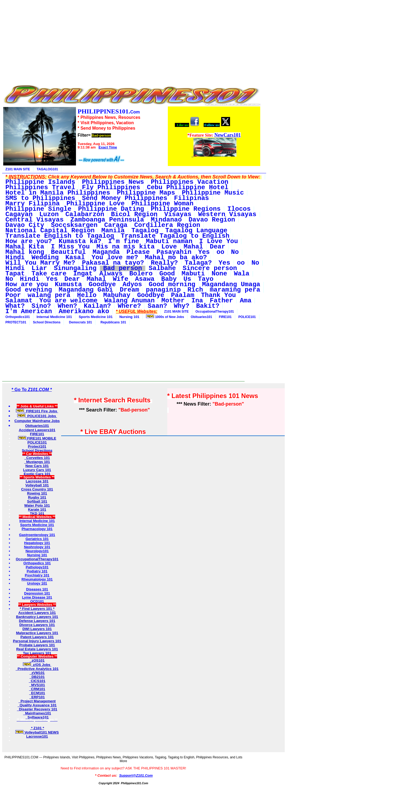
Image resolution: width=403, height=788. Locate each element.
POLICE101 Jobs (37, 416)
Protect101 (37, 446)
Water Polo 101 (37, 505)
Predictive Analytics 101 (37, 669)
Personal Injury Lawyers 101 (37, 641)
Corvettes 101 (37, 458)
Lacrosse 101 (37, 481)
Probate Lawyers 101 (37, 645)
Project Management (37, 701)
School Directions (46, 322)
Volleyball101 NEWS (37, 732)
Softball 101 (37, 501)
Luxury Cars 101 (37, 470)
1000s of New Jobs (165, 316)
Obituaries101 (201, 317)
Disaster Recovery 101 (37, 709)
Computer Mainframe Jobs (37, 421)
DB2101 (36, 677)
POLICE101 (247, 317)
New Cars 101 (37, 466)
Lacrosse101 (37, 736)
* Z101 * (37, 728)
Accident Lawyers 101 (37, 613)
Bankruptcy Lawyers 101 (37, 617)
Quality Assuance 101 (37, 705)
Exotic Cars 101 (37, 474)
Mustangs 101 (37, 462)
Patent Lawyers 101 (37, 637)
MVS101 (37, 685)
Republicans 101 (112, 322)
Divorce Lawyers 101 (37, 625)
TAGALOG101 (47, 169)
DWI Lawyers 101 (37, 629)
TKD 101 (37, 513)
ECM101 (37, 693)
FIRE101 (225, 317)
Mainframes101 (37, 713)
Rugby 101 (37, 497)
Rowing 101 (37, 493)
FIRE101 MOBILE (37, 438)
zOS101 (37, 660)
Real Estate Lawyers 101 (37, 649)
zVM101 (36, 673)
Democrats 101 (79, 322)
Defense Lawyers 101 (37, 621)
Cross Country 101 (37, 489)
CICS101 (37, 681)
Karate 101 (37, 509)
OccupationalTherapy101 (215, 311)
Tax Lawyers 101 (37, 653)
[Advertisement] (131, 40)
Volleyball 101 (37, 485)
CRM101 (37, 689)
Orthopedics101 (17, 317)
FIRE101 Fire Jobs (37, 411)
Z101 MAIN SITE (17, 169)
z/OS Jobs (37, 665)
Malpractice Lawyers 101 (37, 633)
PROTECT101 (15, 322)
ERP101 (37, 697)
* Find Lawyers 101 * (37, 609)
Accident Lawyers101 (37, 430)
